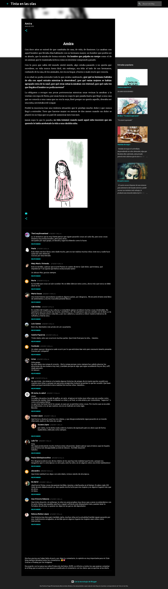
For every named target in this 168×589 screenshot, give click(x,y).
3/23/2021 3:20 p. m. (46, 346)
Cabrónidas (36, 307)
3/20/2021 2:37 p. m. (47, 307)
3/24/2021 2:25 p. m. (43, 359)
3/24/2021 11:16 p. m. (53, 393)
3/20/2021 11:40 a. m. (49, 293)
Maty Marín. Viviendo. (40, 263)
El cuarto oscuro (123, 181)
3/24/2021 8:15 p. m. (41, 378)
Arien (33, 359)
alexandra (35, 471)
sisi (32, 378)
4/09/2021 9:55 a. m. (46, 471)
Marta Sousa (36, 294)
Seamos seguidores (124, 87)
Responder (35, 244)
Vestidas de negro (124, 144)
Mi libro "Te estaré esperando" (128, 116)
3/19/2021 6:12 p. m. (43, 280)
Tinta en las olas (23, 4)
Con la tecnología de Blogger (84, 582)
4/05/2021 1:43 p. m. (45, 441)
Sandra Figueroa (38, 335)
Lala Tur (34, 441)
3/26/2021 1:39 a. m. (56, 424)
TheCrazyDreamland (39, 233)
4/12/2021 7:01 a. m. (56, 514)
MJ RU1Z (34, 482)
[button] (26, 30)
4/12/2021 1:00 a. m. (45, 482)
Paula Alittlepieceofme (41, 458)
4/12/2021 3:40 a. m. (56, 499)
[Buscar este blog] (150, 3)
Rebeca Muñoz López (40, 514)
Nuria (33, 280)
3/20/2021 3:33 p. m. (48, 324)
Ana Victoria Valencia (40, 499)
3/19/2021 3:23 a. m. (43, 248)
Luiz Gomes (36, 324)
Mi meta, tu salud (38, 393)
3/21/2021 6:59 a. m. (52, 335)
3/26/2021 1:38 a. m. (50, 416)
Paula (33, 248)
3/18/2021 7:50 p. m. (55, 233)
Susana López (37, 416)
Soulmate (35, 346)
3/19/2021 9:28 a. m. (57, 263)
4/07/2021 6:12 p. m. (58, 458)
